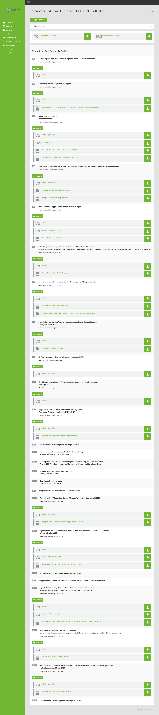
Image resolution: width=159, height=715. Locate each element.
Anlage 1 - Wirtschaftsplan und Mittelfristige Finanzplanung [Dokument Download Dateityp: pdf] (62, 564)
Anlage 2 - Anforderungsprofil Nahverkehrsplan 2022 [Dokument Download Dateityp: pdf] (60, 157)
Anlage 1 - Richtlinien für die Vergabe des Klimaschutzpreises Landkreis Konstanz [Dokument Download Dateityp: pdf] (70, 107)
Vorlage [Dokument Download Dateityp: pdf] (44, 75)
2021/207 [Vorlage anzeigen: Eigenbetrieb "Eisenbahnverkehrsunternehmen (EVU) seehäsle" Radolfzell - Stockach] (39, 543)
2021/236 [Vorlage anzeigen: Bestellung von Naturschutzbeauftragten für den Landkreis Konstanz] (39, 68)
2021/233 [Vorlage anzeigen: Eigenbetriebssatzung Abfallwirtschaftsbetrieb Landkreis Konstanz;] (39, 600)
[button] (12, 30)
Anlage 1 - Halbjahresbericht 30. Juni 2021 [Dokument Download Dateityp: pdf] (56, 692)
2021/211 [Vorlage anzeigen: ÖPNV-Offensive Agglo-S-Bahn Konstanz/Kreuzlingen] (39, 216)
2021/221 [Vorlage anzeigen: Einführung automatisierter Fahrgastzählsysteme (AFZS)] (39, 367)
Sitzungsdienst (147, 709)
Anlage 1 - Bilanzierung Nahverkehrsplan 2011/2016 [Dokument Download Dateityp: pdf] (60, 150)
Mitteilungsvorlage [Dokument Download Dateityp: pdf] (48, 135)
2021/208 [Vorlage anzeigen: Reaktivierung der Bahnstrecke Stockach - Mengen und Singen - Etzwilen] (39, 291)
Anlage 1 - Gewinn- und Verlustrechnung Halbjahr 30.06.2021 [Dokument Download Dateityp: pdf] (63, 522)
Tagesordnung (39, 20)
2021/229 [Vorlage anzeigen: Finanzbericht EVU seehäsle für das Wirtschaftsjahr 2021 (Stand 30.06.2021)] (39, 508)
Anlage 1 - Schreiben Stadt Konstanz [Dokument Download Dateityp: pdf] (54, 238)
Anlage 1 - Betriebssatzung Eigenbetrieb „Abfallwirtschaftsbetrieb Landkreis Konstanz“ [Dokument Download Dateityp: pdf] (72, 621)
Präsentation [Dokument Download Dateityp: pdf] (46, 142)
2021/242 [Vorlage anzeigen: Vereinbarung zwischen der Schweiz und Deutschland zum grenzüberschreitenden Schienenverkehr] (39, 176)
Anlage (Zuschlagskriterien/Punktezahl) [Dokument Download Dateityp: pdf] (55, 656)
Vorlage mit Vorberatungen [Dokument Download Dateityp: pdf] (51, 230)
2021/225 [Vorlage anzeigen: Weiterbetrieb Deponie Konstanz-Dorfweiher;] (39, 642)
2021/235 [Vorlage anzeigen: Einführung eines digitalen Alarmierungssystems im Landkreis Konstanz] (39, 394)
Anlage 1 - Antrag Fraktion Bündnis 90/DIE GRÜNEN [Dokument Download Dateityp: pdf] (59, 436)
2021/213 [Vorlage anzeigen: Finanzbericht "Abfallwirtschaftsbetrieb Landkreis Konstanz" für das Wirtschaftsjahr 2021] (39, 677)
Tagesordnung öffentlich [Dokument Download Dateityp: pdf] (48, 36)
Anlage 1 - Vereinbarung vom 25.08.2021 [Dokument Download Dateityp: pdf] (56, 190)
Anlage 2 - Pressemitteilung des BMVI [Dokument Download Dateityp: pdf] (55, 198)
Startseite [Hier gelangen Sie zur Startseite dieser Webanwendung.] (8, 23)
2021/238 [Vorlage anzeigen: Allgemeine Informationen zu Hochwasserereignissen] (39, 421)
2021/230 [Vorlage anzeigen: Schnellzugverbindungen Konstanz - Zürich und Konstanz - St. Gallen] (39, 259)
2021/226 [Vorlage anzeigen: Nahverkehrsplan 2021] (39, 128)
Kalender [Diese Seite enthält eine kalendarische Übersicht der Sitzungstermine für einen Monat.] (7, 26)
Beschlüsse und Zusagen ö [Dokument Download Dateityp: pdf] (111, 36)
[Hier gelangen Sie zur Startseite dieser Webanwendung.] (12, 10)
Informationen (38, 26)
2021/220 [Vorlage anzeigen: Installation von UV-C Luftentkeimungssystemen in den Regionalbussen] (39, 334)
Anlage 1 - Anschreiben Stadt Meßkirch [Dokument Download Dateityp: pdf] (55, 305)
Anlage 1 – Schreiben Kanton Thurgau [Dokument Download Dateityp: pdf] (55, 273)
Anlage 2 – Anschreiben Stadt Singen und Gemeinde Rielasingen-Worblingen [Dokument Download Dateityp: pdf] (68, 313)
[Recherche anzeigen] (152, 11)
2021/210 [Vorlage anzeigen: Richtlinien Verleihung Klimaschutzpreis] (39, 93)
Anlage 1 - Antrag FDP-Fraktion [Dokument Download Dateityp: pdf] (52, 348)
